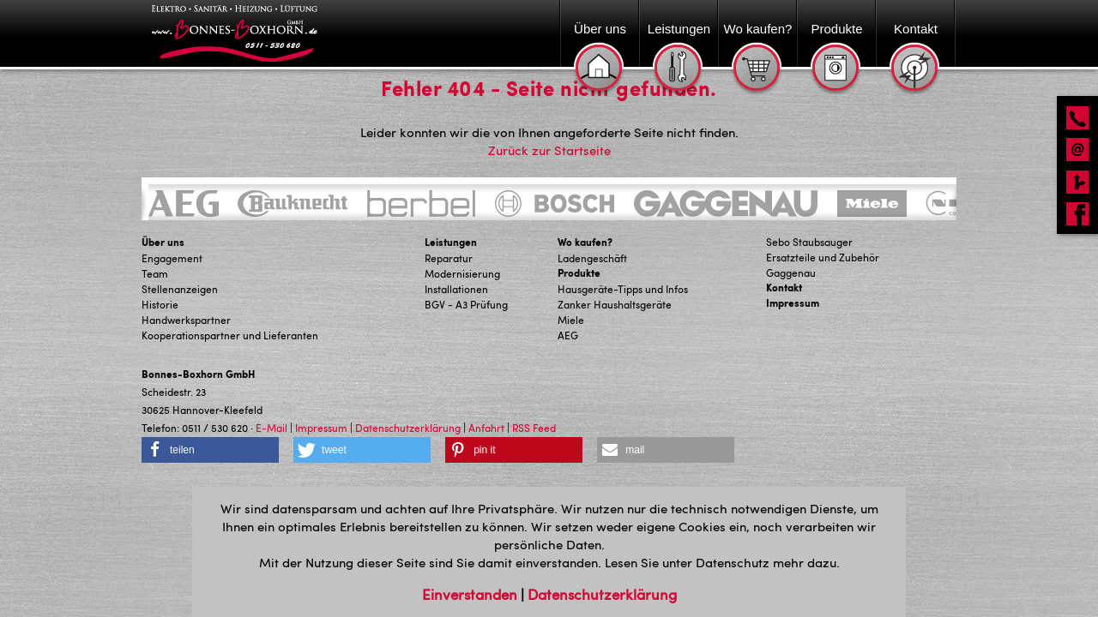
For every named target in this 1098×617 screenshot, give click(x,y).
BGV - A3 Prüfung (466, 304)
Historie (160, 304)
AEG (568, 335)
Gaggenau (791, 272)
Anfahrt (486, 427)
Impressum (792, 303)
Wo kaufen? (585, 242)
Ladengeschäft (592, 258)
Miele (571, 319)
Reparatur (449, 258)
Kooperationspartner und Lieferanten (230, 335)
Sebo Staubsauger (809, 242)
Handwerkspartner (186, 319)
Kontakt (784, 287)
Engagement (172, 258)
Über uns (163, 242)
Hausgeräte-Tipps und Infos (623, 289)
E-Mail (271, 427)
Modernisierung (462, 273)
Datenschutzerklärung (408, 427)
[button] (210, 450)
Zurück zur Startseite (549, 150)
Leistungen (451, 242)
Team (155, 273)
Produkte (579, 273)
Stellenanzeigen (180, 289)
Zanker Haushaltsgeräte (615, 304)
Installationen (456, 289)
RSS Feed (534, 427)
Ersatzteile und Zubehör (822, 257)
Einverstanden (471, 593)
